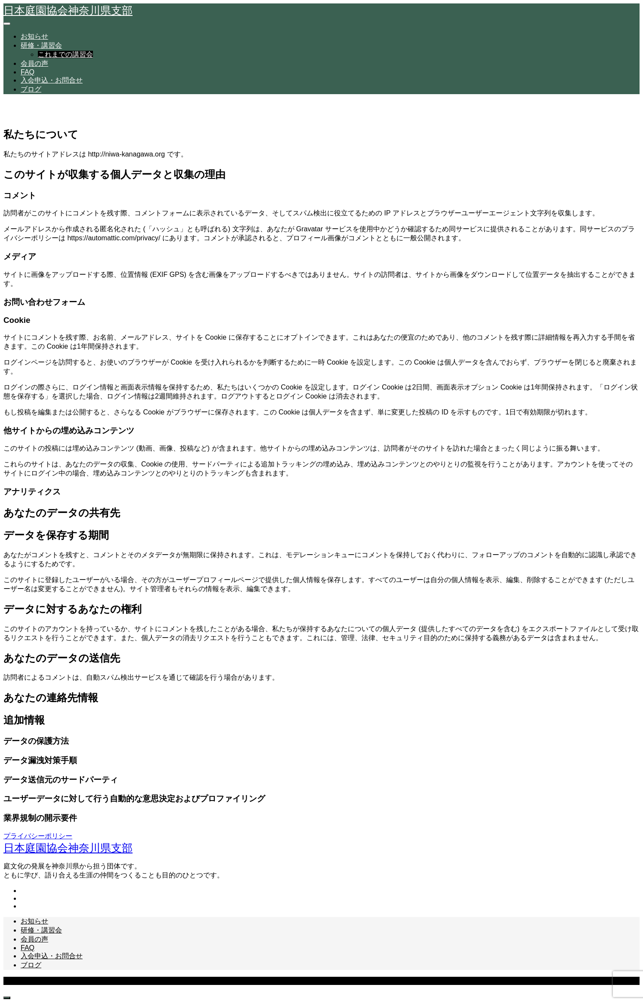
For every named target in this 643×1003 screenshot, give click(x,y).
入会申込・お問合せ (52, 80)
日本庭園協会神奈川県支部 (68, 10)
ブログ (31, 89)
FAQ (27, 72)
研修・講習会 (41, 45)
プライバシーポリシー (37, 836)
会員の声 (34, 63)
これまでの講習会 (65, 54)
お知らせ (34, 36)
